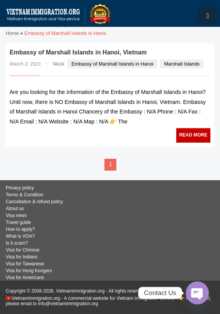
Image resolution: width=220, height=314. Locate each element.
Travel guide (18, 222)
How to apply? (20, 229)
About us (15, 208)
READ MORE (193, 135)
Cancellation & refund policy (34, 201)
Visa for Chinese (23, 250)
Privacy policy (20, 188)
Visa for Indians (22, 257)
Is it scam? (17, 243)
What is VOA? (20, 236)
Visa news (16, 215)
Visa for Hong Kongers (29, 270)
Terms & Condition (24, 194)
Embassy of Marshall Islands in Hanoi (112, 64)
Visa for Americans (25, 277)
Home (12, 33)
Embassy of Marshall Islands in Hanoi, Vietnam (78, 52)
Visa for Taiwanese (25, 263)
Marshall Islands (181, 64)
